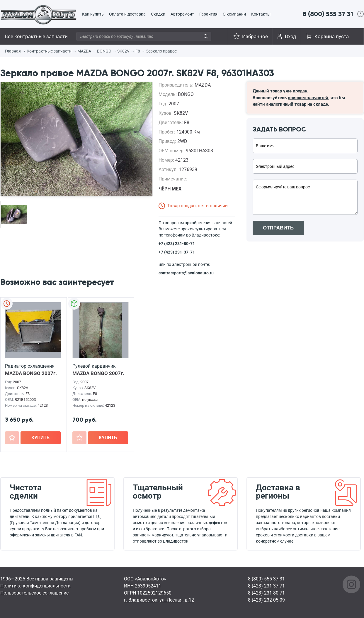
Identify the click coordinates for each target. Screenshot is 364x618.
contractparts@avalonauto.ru (186, 273)
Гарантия (208, 14)
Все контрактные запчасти (36, 36)
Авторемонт (182, 14)
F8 (137, 51)
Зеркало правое (161, 51)
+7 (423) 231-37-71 (177, 252)
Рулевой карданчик (94, 366)
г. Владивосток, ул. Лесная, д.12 (159, 600)
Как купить (93, 14)
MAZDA (84, 51)
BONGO (104, 51)
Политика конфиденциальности (35, 586)
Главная (13, 51)
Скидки (158, 14)
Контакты (261, 14)
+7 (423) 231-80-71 (177, 243)
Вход (290, 36)
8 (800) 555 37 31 (327, 14)
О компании (234, 14)
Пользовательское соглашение (34, 593)
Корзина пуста (331, 36)
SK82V (123, 51)
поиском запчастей (308, 97)
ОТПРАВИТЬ (278, 228)
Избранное (255, 36)
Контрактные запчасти (49, 51)
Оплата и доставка (127, 14)
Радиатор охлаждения (30, 366)
